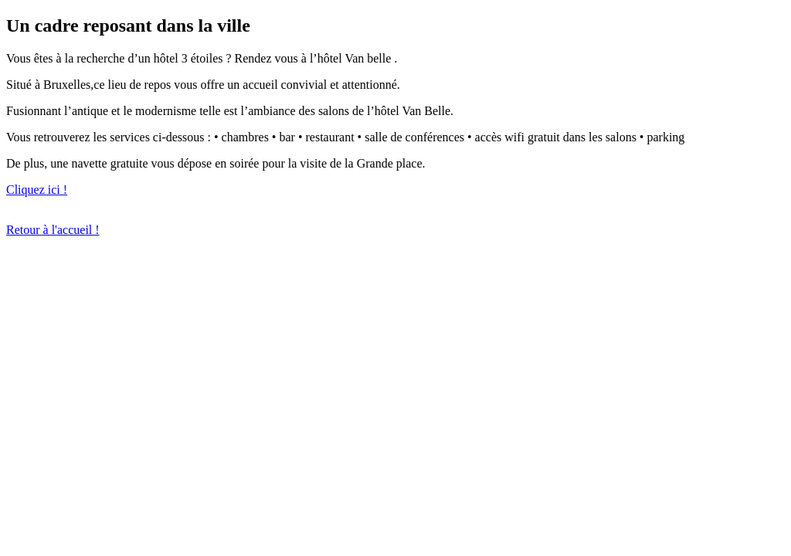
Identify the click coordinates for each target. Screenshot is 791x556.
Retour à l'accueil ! (53, 229)
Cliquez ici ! (36, 189)
